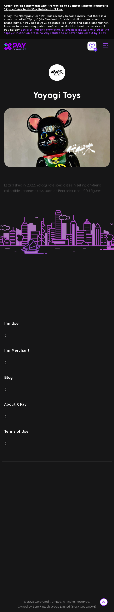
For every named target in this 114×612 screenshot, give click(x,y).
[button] (5, 335)
